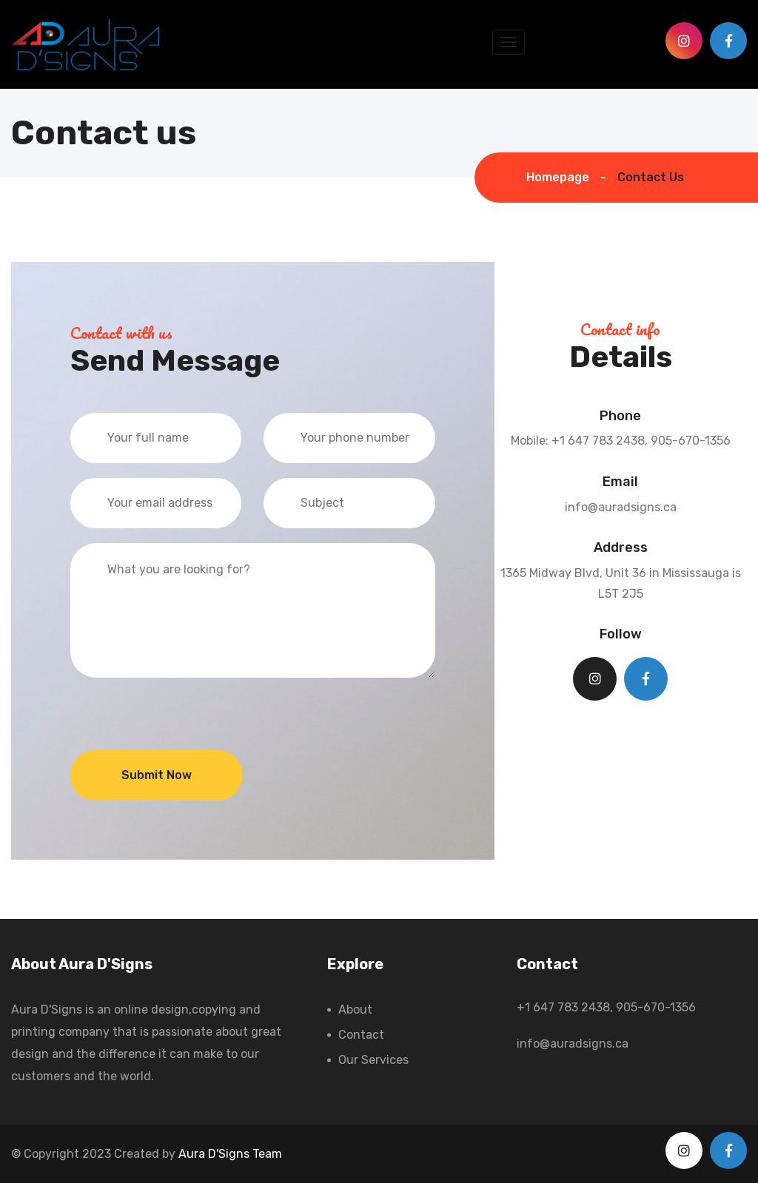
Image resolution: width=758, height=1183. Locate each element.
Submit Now (156, 775)
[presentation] (182, 721)
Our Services (373, 1060)
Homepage (557, 177)
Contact (361, 1035)
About (355, 1009)
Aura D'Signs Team (230, 1154)
